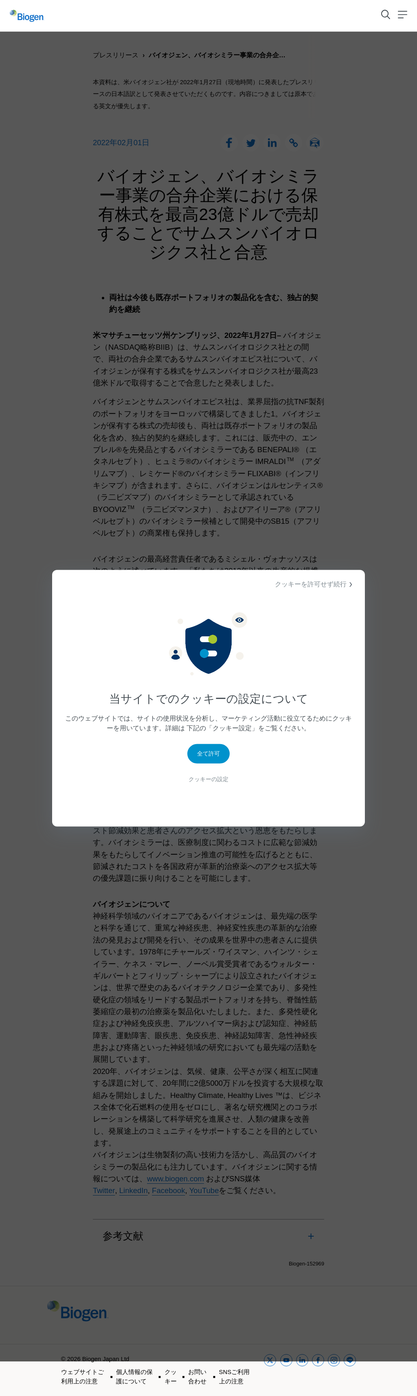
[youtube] (286, 1370)
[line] (350, 1370)
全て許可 (208, 755)
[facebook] (318, 1370)
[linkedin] (302, 1370)
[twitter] (270, 1370)
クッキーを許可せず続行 (315, 584)
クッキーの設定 (208, 781)
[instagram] (334, 1370)
